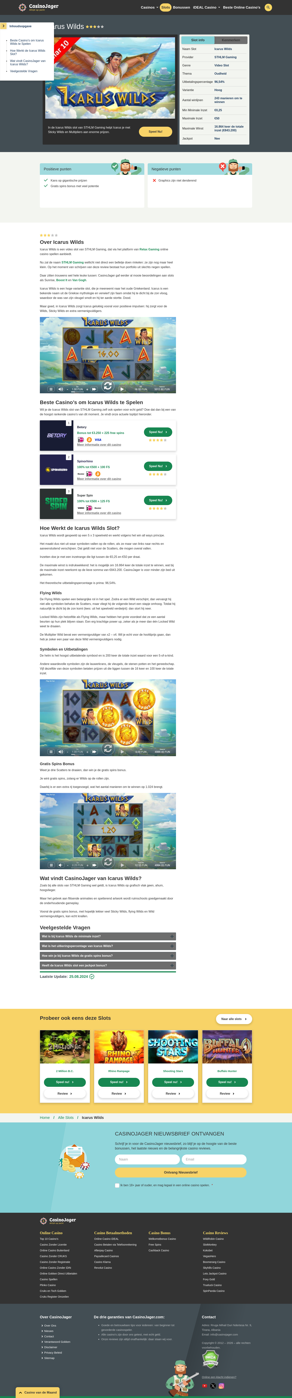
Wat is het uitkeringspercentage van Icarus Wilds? (77, 946)
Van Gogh (79, 280)
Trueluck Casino (212, 1285)
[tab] (108, 936)
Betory (82, 427)
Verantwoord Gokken (57, 1341)
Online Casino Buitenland (54, 1250)
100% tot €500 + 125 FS (93, 501)
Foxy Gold (209, 1279)
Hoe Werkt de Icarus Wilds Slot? (27, 52)
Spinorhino (85, 461)
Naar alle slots (231, 1019)
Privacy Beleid (53, 1352)
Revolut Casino (103, 1267)
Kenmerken (231, 40)
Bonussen (181, 7)
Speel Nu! (156, 432)
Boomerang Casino (214, 1261)
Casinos (148, 7)
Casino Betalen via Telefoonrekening (115, 1244)
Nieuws (48, 1331)
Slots (165, 7)
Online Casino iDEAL (106, 1238)
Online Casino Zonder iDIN (55, 1267)
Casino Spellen (48, 1279)
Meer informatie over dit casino (99, 444)
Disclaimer (50, 1347)
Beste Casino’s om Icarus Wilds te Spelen (27, 42)
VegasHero (209, 1256)
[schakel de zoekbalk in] (268, 7)
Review (63, 1093)
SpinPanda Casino (214, 1290)
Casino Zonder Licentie (53, 1244)
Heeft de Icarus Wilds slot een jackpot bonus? (74, 965)
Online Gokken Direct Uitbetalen (58, 1273)
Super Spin (85, 495)
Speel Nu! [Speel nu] (156, 131)
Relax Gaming (149, 249)
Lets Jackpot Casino (214, 1273)
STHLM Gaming (73, 262)
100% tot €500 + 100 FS (93, 467)
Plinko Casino (48, 1285)
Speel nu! (62, 1082)
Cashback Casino (159, 1250)
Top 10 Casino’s (49, 1238)
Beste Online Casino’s (241, 7)
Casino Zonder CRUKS (53, 1256)
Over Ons (50, 1325)
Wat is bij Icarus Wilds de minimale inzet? (71, 936)
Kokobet (207, 1250)
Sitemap (49, 1358)
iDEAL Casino (204, 7)
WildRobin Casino (213, 1238)
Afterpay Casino (103, 1250)
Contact (49, 1336)
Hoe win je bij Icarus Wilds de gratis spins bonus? (77, 955)
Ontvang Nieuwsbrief (181, 1172)
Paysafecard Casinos (106, 1256)
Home (45, 1118)
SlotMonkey (210, 1244)
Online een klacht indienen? (219, 1377)
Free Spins (155, 1244)
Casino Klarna (102, 1261)
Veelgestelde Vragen (23, 71)
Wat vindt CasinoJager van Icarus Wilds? (28, 62)
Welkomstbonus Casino (162, 1238)
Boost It (61, 280)
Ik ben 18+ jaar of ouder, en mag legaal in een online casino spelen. (164, 1185)
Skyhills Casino (212, 1267)
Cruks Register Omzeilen (54, 1296)
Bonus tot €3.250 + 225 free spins (100, 433)
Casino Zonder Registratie (55, 1261)
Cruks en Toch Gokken (53, 1290)
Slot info (198, 40)
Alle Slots (66, 1118)
